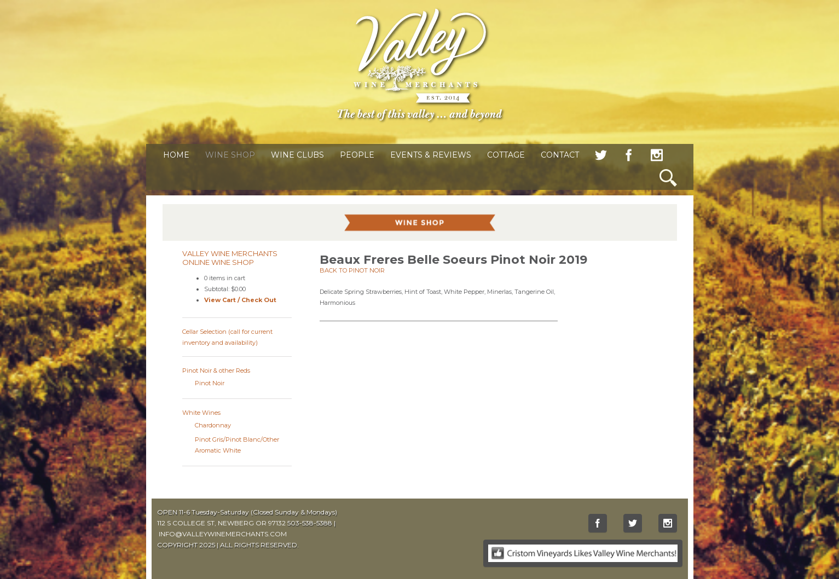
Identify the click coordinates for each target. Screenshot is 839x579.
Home (176, 155)
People (357, 155)
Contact (560, 155)
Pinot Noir (209, 383)
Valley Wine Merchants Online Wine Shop (229, 258)
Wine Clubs (297, 155)
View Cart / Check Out (240, 300)
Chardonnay (213, 425)
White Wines (201, 412)
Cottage (506, 155)
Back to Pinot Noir (352, 270)
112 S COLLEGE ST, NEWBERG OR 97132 (221, 523)
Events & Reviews (430, 155)
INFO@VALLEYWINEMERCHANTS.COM (223, 534)
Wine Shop (230, 155)
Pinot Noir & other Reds (216, 370)
